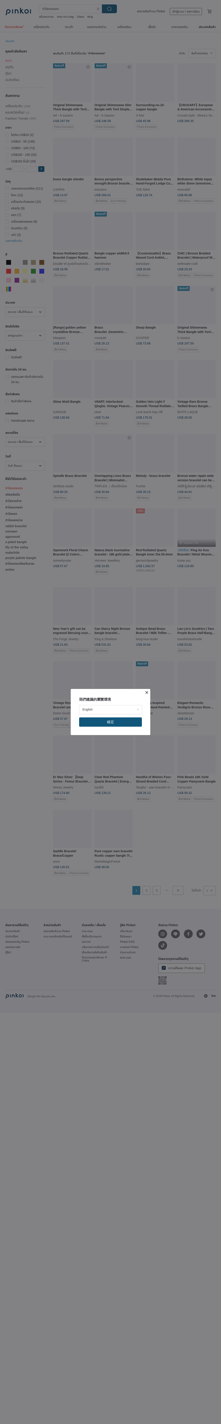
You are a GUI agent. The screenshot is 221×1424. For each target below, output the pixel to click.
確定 (110, 722)
